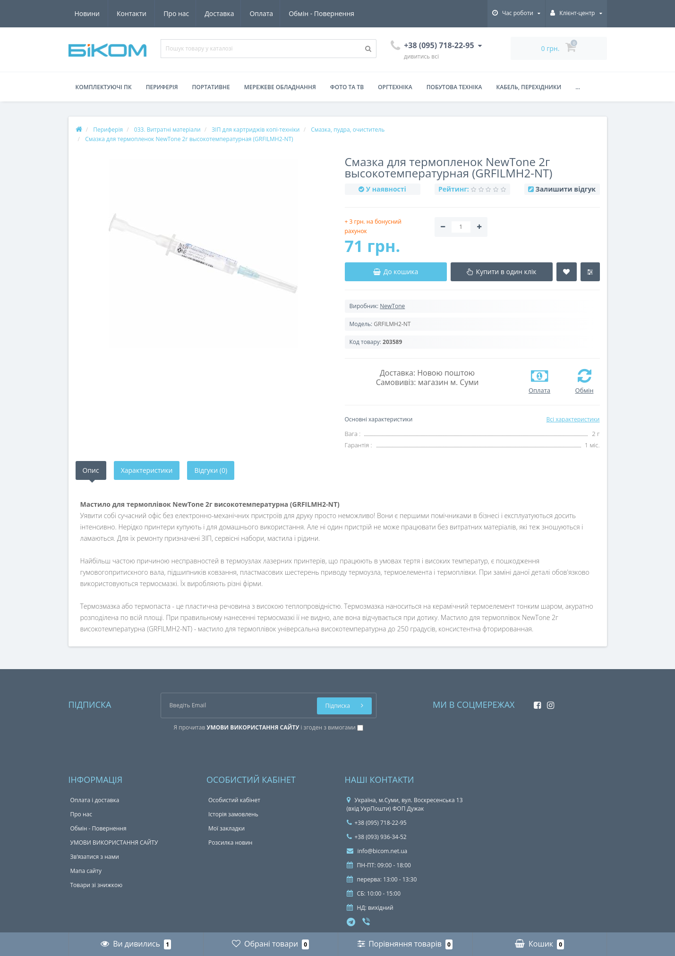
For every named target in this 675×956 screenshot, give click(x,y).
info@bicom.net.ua (377, 851)
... (577, 87)
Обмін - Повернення (237, 13)
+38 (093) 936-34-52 (377, 837)
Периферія (162, 87)
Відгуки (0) (210, 470)
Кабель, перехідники (529, 87)
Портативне (211, 87)
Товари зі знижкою (96, 885)
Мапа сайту (86, 871)
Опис (91, 470)
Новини (299, 13)
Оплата (175, 13)
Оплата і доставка (95, 800)
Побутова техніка (454, 87)
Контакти (344, 13)
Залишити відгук (566, 188)
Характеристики (147, 470)
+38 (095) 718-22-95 (377, 823)
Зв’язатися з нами (94, 857)
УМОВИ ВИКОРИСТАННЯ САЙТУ (114, 843)
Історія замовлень (233, 814)
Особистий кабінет (234, 800)
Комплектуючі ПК (104, 87)
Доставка (131, 13)
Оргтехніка (395, 87)
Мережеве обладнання (280, 87)
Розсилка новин (230, 843)
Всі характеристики (572, 419)
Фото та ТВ (347, 87)
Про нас (87, 13)
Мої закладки (226, 828)
